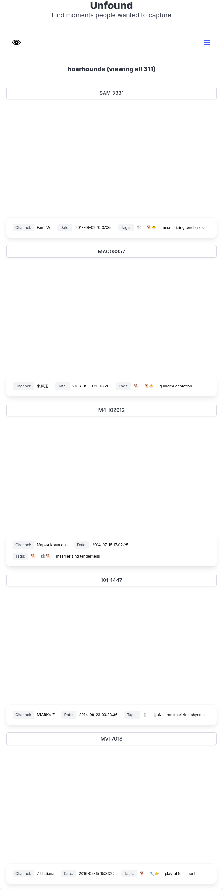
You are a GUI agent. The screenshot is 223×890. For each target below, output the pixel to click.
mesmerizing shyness (186, 714)
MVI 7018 (111, 739)
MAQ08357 (111, 251)
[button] (207, 42)
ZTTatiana (45, 873)
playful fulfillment (180, 873)
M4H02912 (111, 410)
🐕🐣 (151, 227)
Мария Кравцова (52, 544)
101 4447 (111, 580)
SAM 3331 (111, 93)
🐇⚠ (157, 714)
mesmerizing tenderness (184, 227)
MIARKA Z (46, 714)
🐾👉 (154, 873)
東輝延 (42, 386)
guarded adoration (175, 386)
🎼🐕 (45, 556)
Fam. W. (44, 227)
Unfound (111, 5)
